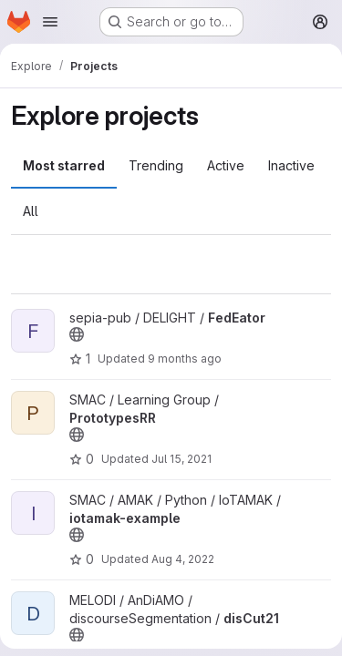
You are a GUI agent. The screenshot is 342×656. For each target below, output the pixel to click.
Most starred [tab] (64, 165)
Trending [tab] (156, 165)
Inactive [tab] (291, 165)
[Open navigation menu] (50, 21)
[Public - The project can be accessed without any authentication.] (76, 334)
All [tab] (30, 211)
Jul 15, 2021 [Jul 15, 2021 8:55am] (181, 459)
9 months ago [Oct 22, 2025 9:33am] (185, 358)
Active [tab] (225, 165)
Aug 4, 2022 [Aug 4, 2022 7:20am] (182, 559)
